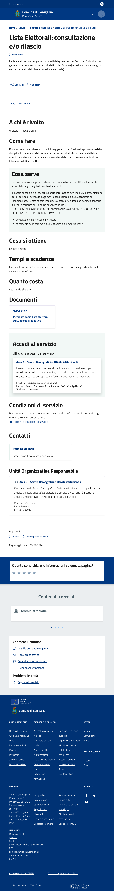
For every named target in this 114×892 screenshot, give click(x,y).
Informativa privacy (68, 805)
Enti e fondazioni (17, 746)
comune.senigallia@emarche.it (24, 852)
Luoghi (87, 761)
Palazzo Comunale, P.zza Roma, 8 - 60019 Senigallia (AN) (54, 387)
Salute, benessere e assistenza (68, 753)
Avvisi (86, 741)
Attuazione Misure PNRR (21, 874)
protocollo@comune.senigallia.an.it (26, 845)
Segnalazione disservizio (40, 812)
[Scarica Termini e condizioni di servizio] (28, 423)
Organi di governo (18, 732)
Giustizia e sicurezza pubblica (68, 734)
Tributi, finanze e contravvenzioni (67, 763)
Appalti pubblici (41, 751)
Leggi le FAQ (40, 796)
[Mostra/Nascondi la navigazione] (3, 14)
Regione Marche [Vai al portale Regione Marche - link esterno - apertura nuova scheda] (16, 4)
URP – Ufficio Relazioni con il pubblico (16, 834)
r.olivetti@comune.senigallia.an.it (40, 384)
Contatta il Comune (43, 824)
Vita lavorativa (66, 775)
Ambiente (39, 736)
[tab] (51, 629)
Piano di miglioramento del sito (63, 874)
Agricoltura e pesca (43, 732)
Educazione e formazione (40, 777)
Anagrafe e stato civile (42, 744)
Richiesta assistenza (44, 820)
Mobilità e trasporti (68, 746)
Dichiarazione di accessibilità (66, 817)
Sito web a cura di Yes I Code (26, 886)
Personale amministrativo (16, 758)
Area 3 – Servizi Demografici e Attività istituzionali (47, 363)
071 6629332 (33, 390)
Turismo (62, 770)
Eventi (87, 766)
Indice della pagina (57, 103)
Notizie (87, 732)
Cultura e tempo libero (42, 767)
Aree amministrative (19, 736)
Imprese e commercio (69, 741)
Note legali (64, 810)
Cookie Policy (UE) (67, 824)
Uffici (11, 741)
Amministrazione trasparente (67, 798)
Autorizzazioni (41, 755)
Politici (12, 751)
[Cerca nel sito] (101, 14)
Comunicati (89, 736)
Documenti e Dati (17, 765)
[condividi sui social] (16, 84)
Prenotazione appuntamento (41, 803)
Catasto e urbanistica (44, 760)
